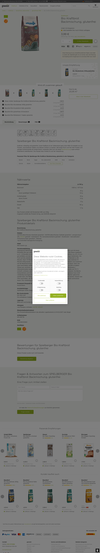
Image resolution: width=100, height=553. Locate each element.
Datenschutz (44, 275)
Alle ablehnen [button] (42, 295)
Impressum (37, 275)
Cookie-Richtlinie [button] (43, 265)
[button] (97, 550)
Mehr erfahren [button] (50, 300)
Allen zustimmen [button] (58, 295)
